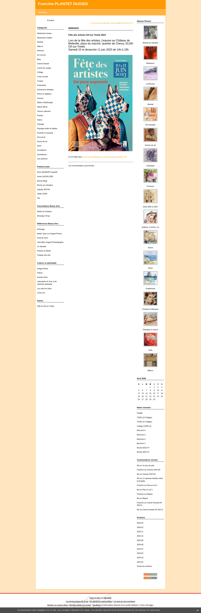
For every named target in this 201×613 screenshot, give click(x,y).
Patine (39, 120)
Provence (150, 186)
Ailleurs (40, 46)
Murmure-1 (141, 443)
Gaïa (150, 350)
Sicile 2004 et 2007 (150, 207)
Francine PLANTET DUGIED (63, 4)
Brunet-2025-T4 (143, 448)
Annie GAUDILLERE (45, 176)
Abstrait (40, 42)
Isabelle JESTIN (43, 189)
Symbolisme (42, 154)
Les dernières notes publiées (101, 601)
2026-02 (140, 527)
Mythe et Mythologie (45, 102)
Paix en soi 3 (152, 485)
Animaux (40, 51)
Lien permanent (106, 157)
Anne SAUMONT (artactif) (47, 172)
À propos (50, 20)
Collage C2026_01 (144, 426)
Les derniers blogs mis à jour (77, 601)
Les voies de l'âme (44, 289)
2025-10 (140, 536)
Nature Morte (42, 107)
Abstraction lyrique (44, 33)
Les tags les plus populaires (124, 601)
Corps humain (42, 77)
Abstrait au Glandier (150, 43)
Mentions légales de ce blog (80, 605)
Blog (39, 59)
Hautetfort (107, 598)
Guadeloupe (150, 289)
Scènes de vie (150, 145)
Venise (150, 248)
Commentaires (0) (120, 157)
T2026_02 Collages (144, 417)
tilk (138, 465)
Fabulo (40, 273)
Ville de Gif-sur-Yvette (45, 306)
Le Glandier (41, 246)
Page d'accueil (111, 23)
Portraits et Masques (150, 309)
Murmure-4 (141, 430)
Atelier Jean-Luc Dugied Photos (49, 234)
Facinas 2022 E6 (153, 470)
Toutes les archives (144, 566)
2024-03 (140, 558)
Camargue (150, 166)
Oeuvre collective (44, 111)
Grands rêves (42, 277)
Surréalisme (41, 150)
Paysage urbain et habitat (47, 128)
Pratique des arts (43, 255)
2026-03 (140, 523)
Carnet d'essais (43, 64)
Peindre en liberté (44, 251)
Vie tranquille (150, 125)
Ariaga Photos (42, 269)
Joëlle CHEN (42, 194)
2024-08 (140, 545)
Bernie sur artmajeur (45, 185)
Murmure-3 (141, 435)
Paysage (40, 124)
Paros (150, 268)
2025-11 (140, 532)
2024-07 (140, 549)
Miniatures (150, 63)
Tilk (38, 198)
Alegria (149, 494)
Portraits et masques (45, 133)
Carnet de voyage (44, 68)
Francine (140, 470)
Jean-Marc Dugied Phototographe (50, 242)
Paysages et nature (150, 330)
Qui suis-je (41, 137)
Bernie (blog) (42, 181)
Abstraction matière (44, 38)
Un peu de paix (148, 465)
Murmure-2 (141, 439)
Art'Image (41, 229)
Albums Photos (144, 21)
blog (151, 605)
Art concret (41, 55)
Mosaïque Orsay (43, 216)
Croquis (40, 81)
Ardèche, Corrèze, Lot (150, 227)
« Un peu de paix (97, 23)
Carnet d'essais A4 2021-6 (152, 510)
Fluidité (140, 413)
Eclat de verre (42, 238)
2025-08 (140, 540)
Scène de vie (42, 141)
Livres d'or (41, 293)
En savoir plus (153, 610)
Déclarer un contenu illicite (57, 605)
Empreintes (41, 85)
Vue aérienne (42, 159)
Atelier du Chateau (44, 211)
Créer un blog (95, 598)
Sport (39, 146)
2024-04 (140, 553)
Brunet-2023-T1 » (126, 23)
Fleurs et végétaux (44, 94)
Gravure (40, 98)
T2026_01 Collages (144, 422)
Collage (40, 72)
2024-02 (140, 562)
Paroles (40, 115)
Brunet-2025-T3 (143, 452)
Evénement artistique (45, 90)
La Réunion (150, 84)
